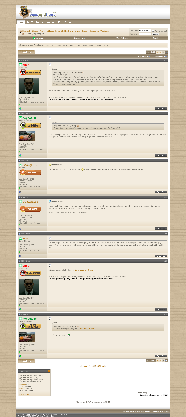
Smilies (22, 387)
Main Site (38, 38)
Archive (161, 411)
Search (156, 38)
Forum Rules (24, 394)
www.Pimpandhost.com (29, 414)
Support (85, 31)
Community (79, 38)
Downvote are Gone (84, 270)
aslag (26, 238)
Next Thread (100, 366)
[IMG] (21, 388)
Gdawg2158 (30, 165)
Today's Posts (122, 38)
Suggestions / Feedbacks (99, 31)
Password (133, 34)
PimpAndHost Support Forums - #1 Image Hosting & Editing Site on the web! (51, 31)
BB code (22, 385)
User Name (134, 31)
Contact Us (127, 411)
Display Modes (159, 56)
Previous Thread (87, 366)
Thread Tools (143, 56)
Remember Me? (159, 31)
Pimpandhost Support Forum (145, 411)
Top (167, 411)
